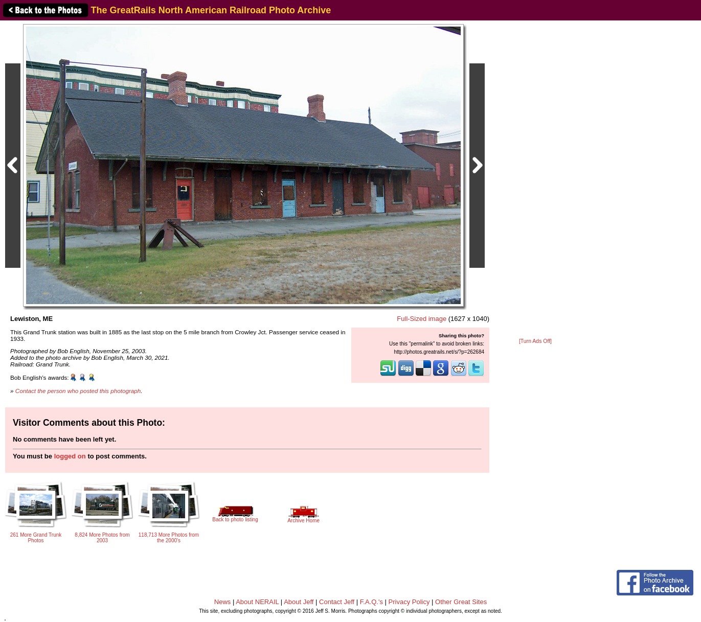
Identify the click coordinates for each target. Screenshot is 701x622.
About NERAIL (257, 602)
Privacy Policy (409, 602)
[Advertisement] (535, 180)
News (222, 602)
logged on (70, 456)
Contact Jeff (336, 602)
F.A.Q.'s (371, 602)
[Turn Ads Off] (535, 341)
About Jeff (298, 602)
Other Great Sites (461, 602)
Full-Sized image (421, 318)
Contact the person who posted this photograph (78, 390)
